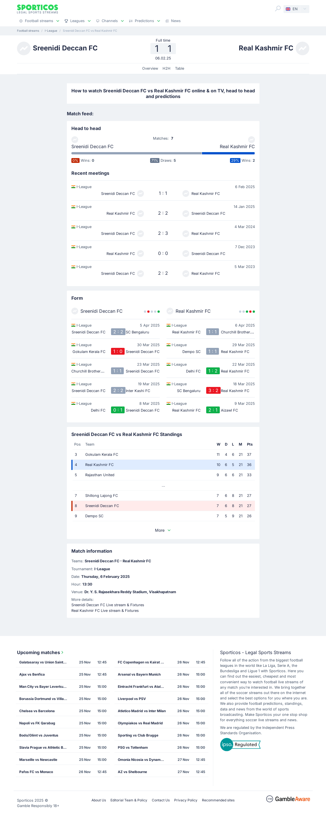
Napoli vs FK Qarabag (37, 723)
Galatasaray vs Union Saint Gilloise (45, 662)
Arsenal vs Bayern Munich (139, 674)
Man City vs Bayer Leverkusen (44, 686)
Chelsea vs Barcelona (37, 711)
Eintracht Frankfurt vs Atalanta (143, 686)
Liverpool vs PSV (132, 699)
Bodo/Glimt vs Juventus (38, 735)
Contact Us (161, 800)
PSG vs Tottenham (133, 747)
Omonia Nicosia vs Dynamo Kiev (143, 759)
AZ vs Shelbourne (132, 772)
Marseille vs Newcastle (38, 759)
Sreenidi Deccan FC (92, 146)
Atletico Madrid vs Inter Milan (142, 711)
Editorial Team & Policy (128, 800)
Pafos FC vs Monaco (36, 772)
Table (179, 68)
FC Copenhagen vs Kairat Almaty (143, 662)
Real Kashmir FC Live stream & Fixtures (105, 610)
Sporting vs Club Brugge (138, 735)
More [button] (163, 530)
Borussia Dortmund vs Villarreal (45, 699)
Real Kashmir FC (237, 146)
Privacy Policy (185, 800)
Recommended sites (218, 800)
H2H (167, 68)
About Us (98, 800)
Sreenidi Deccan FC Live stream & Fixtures (107, 605)
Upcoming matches (41, 652)
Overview (150, 68)
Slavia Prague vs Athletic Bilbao (45, 747)
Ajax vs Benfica (32, 674)
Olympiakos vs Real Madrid (140, 723)
